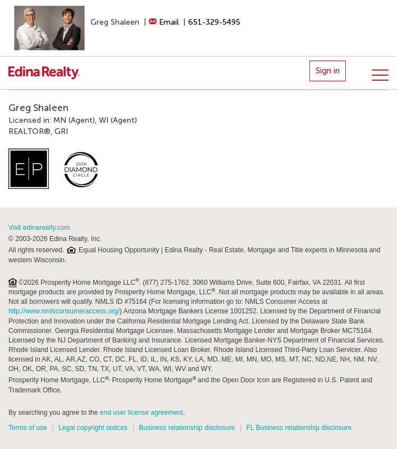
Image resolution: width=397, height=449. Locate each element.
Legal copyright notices (92, 428)
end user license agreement (141, 412)
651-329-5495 (214, 22)
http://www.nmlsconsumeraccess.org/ (64, 311)
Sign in (328, 70)
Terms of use (27, 428)
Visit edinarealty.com (39, 228)
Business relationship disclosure (187, 428)
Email (164, 22)
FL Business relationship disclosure (299, 428)
